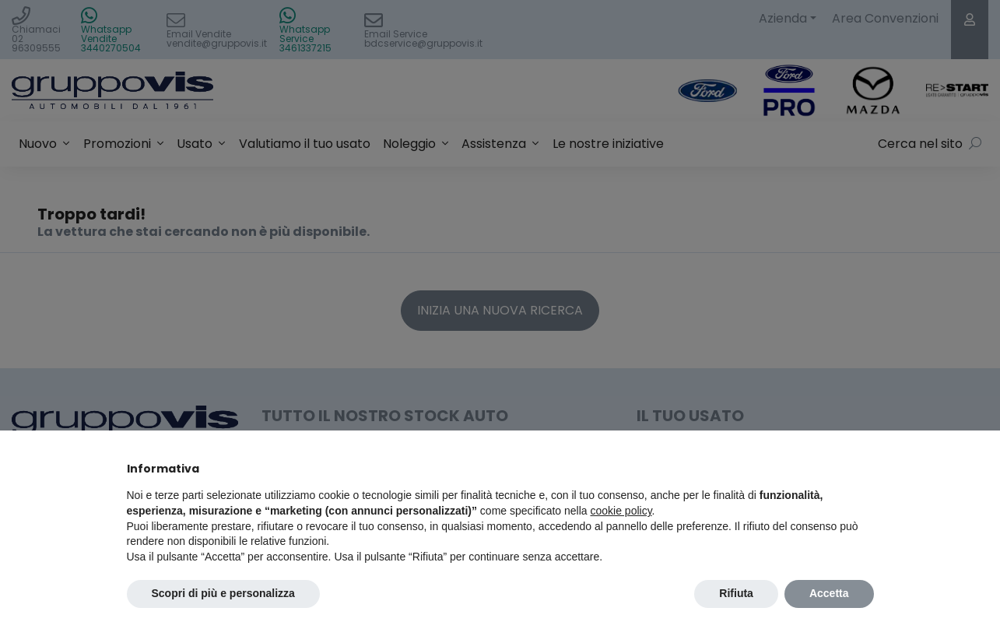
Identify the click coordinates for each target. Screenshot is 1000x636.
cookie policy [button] (620, 510)
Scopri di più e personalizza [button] (223, 593)
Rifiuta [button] (736, 593)
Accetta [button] (829, 593)
